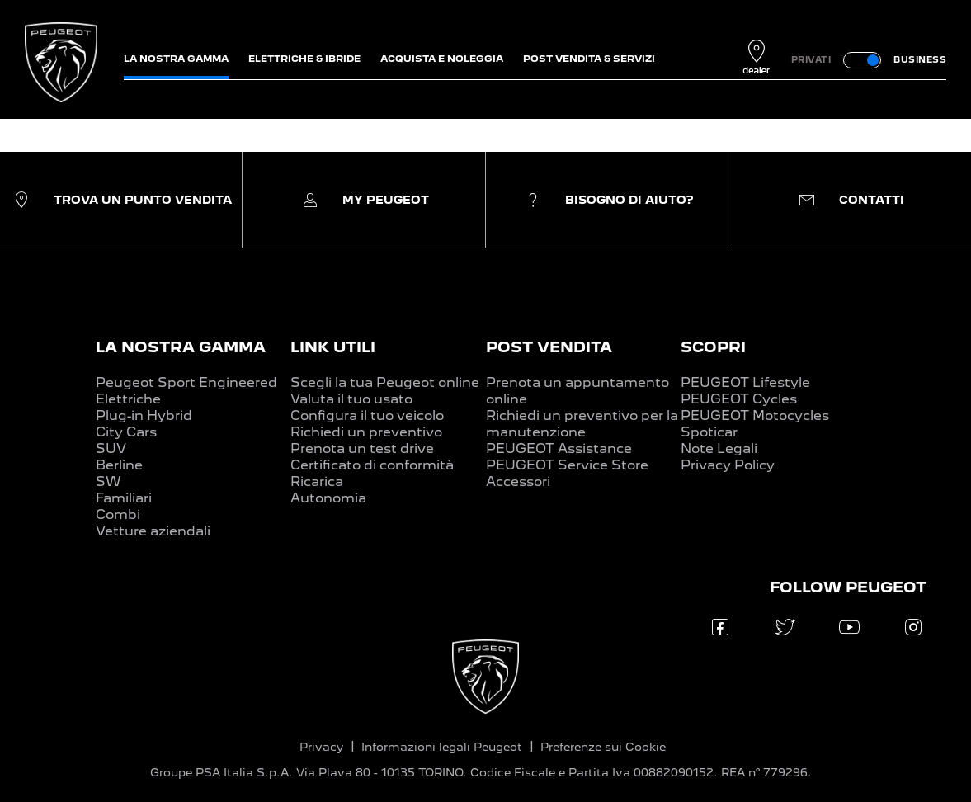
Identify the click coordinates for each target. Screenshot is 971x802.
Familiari (124, 498)
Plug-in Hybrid (144, 415)
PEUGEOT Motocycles (755, 415)
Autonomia (328, 498)
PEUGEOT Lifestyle (745, 382)
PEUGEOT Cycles (739, 399)
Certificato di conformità (372, 465)
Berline (119, 465)
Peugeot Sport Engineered (186, 382)
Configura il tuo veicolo (367, 415)
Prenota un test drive (362, 448)
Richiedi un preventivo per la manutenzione (582, 424)
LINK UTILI (332, 347)
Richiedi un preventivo (366, 432)
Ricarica (316, 481)
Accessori (518, 481)
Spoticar (709, 432)
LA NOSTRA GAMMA (181, 347)
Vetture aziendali (153, 531)
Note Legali (719, 448)
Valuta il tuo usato (351, 399)
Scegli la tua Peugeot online (384, 382)
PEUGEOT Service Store (567, 465)
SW (108, 481)
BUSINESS (919, 59)
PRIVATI (811, 59)
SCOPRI (713, 347)
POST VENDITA (549, 347)
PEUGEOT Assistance (559, 448)
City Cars (126, 432)
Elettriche (128, 399)
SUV (111, 448)
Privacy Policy (728, 465)
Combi (118, 514)
